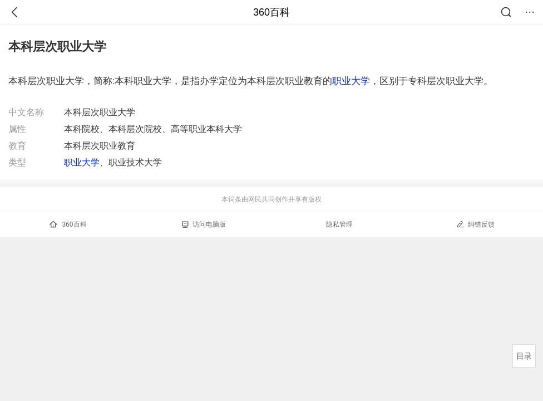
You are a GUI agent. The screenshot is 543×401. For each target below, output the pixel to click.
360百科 (271, 12)
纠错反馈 (475, 224)
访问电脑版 (204, 224)
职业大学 (351, 80)
